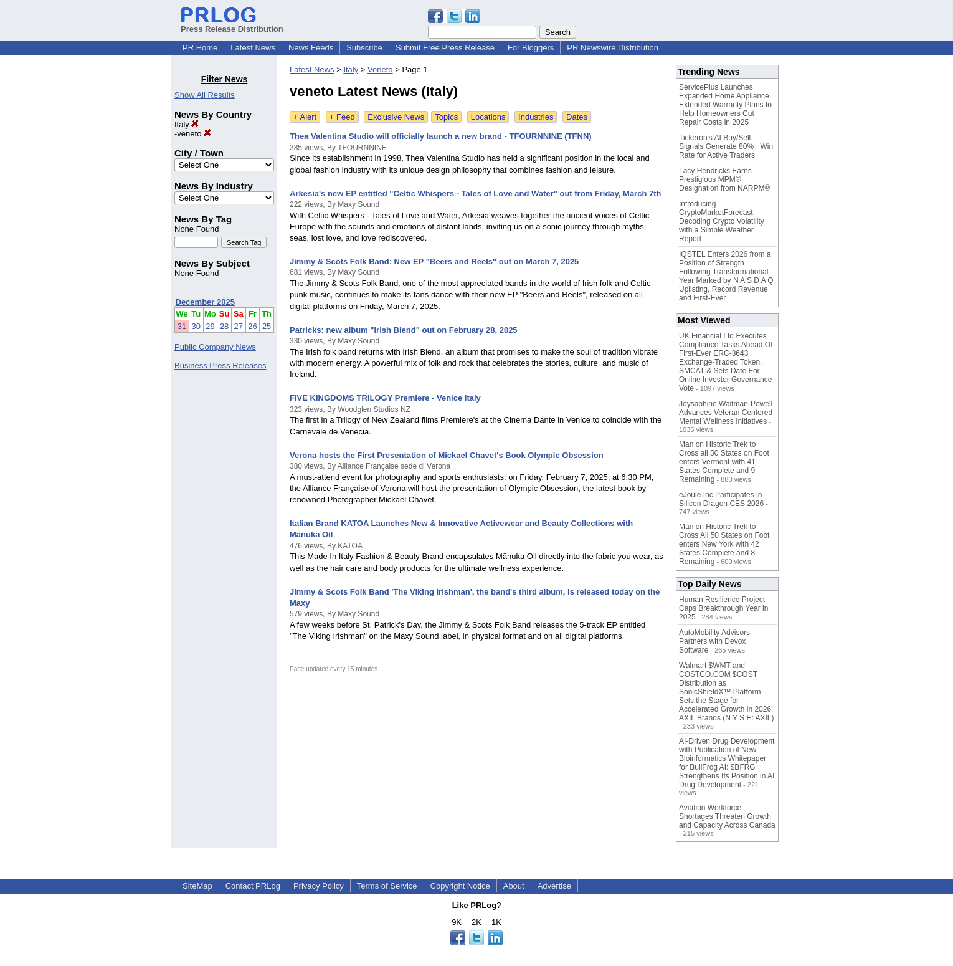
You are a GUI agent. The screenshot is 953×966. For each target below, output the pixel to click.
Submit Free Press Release (445, 47)
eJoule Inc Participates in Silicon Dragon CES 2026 (721, 499)
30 (196, 326)
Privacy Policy (318, 886)
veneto (194, 133)
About (513, 886)
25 (266, 326)
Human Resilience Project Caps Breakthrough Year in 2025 (723, 608)
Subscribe (364, 47)
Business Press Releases (220, 365)
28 (224, 326)
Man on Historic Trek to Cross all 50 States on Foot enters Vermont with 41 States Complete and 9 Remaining (724, 462)
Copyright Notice (460, 886)
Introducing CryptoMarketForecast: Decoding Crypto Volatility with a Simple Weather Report (721, 221)
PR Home (200, 47)
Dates (576, 117)
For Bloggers (531, 47)
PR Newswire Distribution (612, 47)
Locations (488, 117)
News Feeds (310, 47)
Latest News (252, 47)
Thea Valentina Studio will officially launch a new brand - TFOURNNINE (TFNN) (441, 136)
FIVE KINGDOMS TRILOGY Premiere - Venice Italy (385, 398)
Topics (446, 117)
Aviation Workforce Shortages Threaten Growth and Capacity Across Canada (727, 816)
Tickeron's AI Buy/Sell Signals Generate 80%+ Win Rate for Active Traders (726, 146)
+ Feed (342, 117)
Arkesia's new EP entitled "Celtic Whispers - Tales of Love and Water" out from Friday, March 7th (475, 193)
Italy (186, 124)
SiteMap (197, 886)
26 (252, 326)
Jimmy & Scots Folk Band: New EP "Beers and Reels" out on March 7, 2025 (434, 261)
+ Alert (304, 117)
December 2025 (205, 302)
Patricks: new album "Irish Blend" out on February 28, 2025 (404, 330)
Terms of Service (387, 886)
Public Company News (215, 346)
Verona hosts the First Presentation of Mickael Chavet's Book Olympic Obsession (447, 455)
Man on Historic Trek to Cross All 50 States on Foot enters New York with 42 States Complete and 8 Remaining (724, 544)
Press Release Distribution (232, 24)
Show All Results (204, 95)
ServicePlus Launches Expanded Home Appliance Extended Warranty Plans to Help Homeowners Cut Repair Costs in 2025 (725, 105)
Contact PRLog (252, 886)
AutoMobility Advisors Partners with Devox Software (714, 641)
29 (210, 326)
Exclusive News (395, 117)
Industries (535, 117)
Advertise (554, 886)
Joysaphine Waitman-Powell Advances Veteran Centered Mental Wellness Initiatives (725, 412)
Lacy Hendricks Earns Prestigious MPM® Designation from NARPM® (724, 179)
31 (182, 326)
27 (238, 326)
